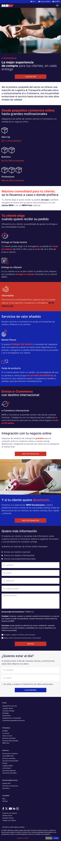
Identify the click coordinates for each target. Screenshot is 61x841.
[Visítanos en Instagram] (17, 809)
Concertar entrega (8, 711)
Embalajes (5, 713)
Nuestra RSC (6, 783)
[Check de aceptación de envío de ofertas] (2, 638)
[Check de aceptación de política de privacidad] (2, 635)
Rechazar (49, 838)
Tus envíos (5, 733)
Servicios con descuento (10, 786)
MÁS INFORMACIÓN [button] (30, 454)
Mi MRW (5, 731)
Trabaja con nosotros (9, 820)
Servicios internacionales (10, 740)
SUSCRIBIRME (30, 690)
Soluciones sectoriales (9, 773)
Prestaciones (6, 715)
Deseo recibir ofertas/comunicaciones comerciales (22, 638)
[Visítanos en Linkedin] (14, 809)
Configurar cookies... (23, 838)
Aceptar (56, 838)
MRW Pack (5, 743)
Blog (3, 798)
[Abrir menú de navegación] (57, 5)
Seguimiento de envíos (9, 706)
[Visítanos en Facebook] (3, 809)
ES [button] (33, 1)
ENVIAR (30, 644)
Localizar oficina (7, 708)
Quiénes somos (7, 815)
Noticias (5, 801)
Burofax (4, 763)
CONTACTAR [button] (30, 77)
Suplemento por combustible (11, 718)
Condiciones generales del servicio (13, 720)
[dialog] (30, 834)
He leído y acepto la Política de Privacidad (19, 635)
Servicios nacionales (8, 738)
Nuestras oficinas (8, 818)
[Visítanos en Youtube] (11, 809)
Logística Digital (7, 765)
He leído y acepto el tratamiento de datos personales (28, 684)
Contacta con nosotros (9, 813)
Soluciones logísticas (9, 770)
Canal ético (6, 788)
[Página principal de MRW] (8, 5)
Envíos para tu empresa (10, 753)
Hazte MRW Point (8, 756)
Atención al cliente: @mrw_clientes (13, 827)
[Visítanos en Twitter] (6, 809)
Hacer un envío (7, 736)
